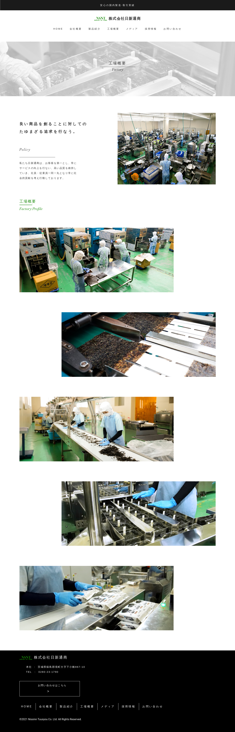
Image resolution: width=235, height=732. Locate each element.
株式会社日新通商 (125, 18)
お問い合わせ (172, 28)
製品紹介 (94, 28)
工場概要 (113, 28)
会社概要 (76, 28)
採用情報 (151, 28)
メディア (132, 28)
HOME (58, 28)
